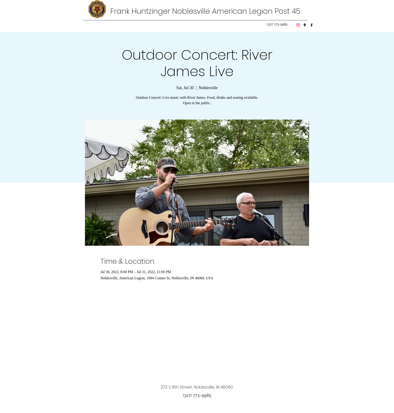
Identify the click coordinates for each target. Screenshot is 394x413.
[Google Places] (304, 25)
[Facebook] (311, 25)
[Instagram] (298, 25)
